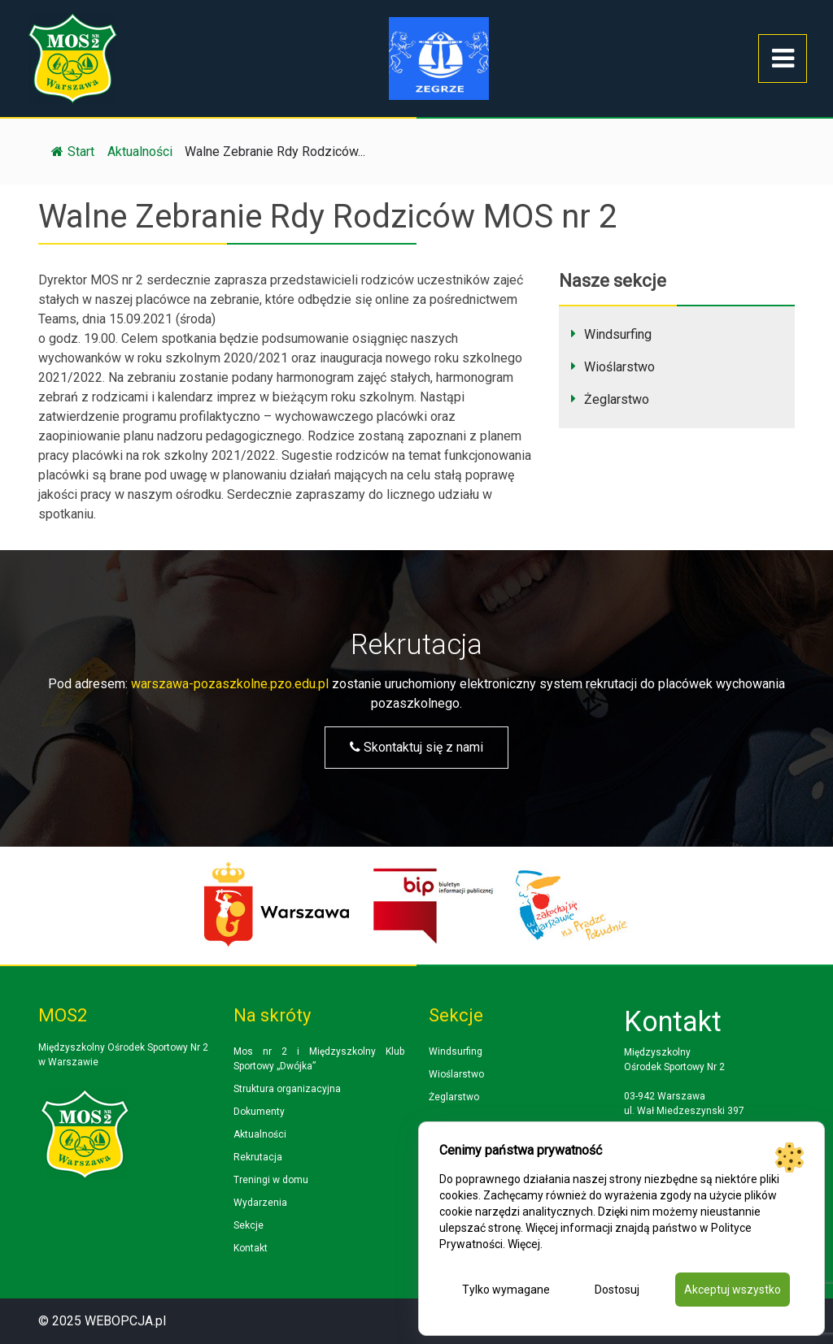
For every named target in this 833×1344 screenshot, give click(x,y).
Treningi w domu (270, 1180)
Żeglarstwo (616, 399)
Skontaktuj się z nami (416, 747)
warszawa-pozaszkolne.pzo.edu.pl (230, 684)
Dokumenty (259, 1111)
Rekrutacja (257, 1157)
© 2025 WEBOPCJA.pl (102, 1321)
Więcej (524, 1244)
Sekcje (248, 1225)
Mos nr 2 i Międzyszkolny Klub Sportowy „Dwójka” (318, 1059)
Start (72, 151)
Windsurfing (618, 334)
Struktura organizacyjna (287, 1089)
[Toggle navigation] (782, 58)
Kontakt (250, 1248)
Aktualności (259, 1134)
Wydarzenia (260, 1202)
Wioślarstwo (619, 367)
